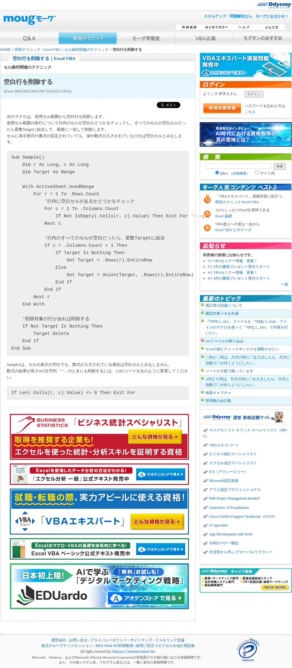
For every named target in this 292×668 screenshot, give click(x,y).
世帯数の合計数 (218, 401)
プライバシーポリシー (108, 640)
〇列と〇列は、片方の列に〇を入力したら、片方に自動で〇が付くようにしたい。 (248, 360)
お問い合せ (78, 640)
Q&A (232, 173)
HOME (5, 50)
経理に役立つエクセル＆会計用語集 (165, 646)
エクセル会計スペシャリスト (233, 463)
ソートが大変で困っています (229, 371)
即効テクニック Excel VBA (237, 202)
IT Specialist (218, 525)
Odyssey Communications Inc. (134, 652)
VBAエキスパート (224, 445)
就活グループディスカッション (67, 646)
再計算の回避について (224, 305)
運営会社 (58, 640)
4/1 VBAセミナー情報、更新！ (233, 272)
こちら (250, 112)
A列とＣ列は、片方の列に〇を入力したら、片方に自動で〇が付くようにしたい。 (247, 382)
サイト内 (265, 173)
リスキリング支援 (170, 640)
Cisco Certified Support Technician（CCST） (243, 516)
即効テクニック (27, 50)
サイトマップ (141, 640)
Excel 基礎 (223, 216)
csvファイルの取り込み (225, 341)
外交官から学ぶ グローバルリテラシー (241, 552)
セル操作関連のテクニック (86, 50)
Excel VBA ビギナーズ (233, 230)
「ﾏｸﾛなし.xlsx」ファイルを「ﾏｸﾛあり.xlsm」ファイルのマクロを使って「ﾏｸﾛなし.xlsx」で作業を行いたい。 (247, 327)
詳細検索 (239, 173)
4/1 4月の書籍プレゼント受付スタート (239, 278)
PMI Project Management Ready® (234, 498)
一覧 (284, 284)
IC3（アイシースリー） (228, 472)
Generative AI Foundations (229, 507)
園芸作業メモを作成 (222, 313)
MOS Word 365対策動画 (114, 646)
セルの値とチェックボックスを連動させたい (242, 349)
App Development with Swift (230, 534)
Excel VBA (52, 50)
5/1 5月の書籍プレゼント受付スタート (239, 267)
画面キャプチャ (218, 393)
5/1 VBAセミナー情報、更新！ (233, 261)
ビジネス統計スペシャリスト (233, 454)
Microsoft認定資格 (223, 480)
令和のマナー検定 (224, 543)
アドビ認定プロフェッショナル (235, 489)
